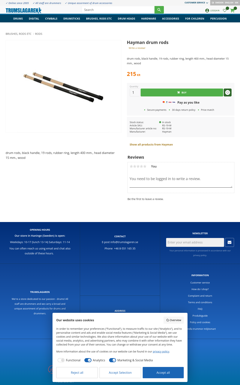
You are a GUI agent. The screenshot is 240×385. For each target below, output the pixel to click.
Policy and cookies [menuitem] (200, 322)
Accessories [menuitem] (170, 21)
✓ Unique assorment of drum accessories (88, 3)
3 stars (138, 166)
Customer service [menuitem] (195, 2)
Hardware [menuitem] (148, 21)
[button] (224, 12)
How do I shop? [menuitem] (200, 289)
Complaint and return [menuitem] (200, 295)
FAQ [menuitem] (200, 309)
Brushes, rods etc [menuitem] (99, 21)
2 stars (134, 166)
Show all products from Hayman (151, 144)
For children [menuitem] (194, 21)
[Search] (159, 11)
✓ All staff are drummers (47, 3)
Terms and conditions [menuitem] (200, 302)
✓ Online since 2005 (17, 3)
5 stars (144, 166)
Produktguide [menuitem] (200, 315)
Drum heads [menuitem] (126, 21)
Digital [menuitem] (34, 21)
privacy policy (199, 255)
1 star (131, 166)
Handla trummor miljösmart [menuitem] (200, 328)
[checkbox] (68, 360)
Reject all (77, 373)
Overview (173, 320)
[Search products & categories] (118, 11)
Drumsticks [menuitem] (71, 21)
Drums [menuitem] (18, 21)
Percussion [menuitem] (218, 21)
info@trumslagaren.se (124, 242)
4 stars (141, 166)
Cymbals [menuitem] (51, 21)
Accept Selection (120, 373)
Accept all (163, 373)
